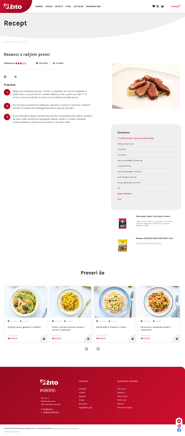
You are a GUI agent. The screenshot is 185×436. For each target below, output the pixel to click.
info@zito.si (48, 409)
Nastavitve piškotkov (12, 431)
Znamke (39, 6)
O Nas (68, 6)
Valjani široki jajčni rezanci (153, 216)
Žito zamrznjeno (124, 407)
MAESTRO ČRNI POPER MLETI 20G (154, 238)
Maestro (121, 392)
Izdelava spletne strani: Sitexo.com (66, 428)
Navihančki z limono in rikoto (111, 327)
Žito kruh (121, 389)
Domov (6, 42)
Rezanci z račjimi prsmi (19, 42)
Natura (120, 404)
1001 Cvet (121, 400)
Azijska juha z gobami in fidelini (24, 327)
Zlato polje (122, 396)
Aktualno (79, 6)
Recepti (59, 6)
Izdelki (49, 6)
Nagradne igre (93, 6)
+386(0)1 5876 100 (51, 412)
